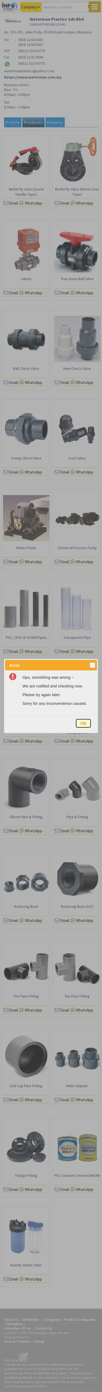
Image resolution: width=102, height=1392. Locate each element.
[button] (92, 665)
